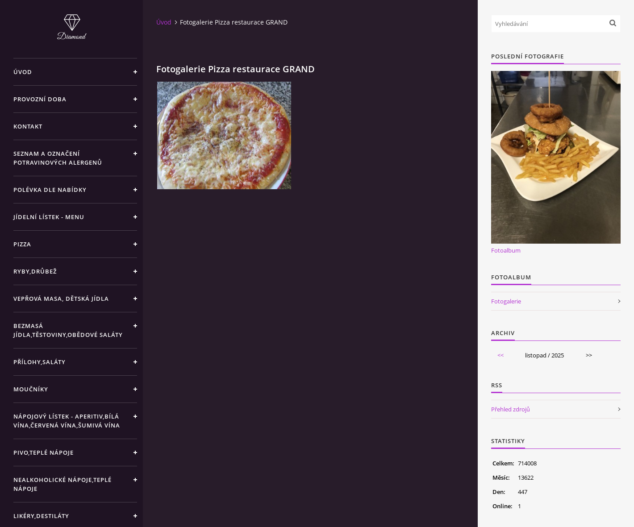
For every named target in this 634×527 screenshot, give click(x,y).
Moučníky (30, 389)
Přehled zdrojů (510, 409)
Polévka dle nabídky (50, 190)
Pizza (22, 244)
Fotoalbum (506, 250)
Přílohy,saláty (39, 362)
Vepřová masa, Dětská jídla (61, 299)
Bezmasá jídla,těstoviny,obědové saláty (68, 330)
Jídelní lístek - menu (48, 217)
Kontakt (27, 126)
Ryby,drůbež (35, 271)
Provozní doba (40, 99)
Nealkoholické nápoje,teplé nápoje (62, 484)
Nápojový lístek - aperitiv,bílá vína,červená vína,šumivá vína (66, 420)
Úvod (22, 72)
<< (500, 355)
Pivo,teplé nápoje (43, 452)
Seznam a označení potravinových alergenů (57, 157)
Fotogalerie (506, 301)
